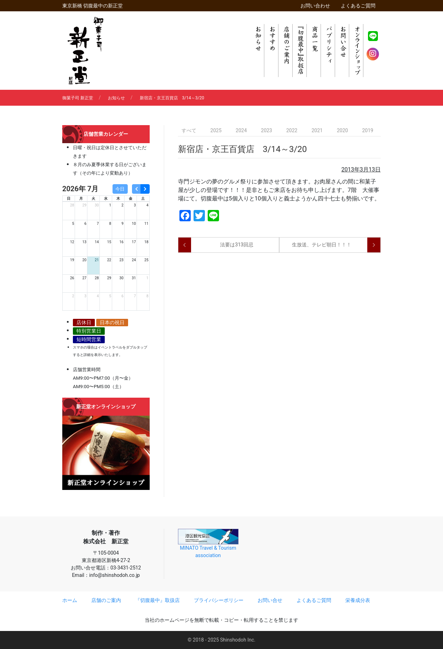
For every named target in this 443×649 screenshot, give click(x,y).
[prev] (136, 189)
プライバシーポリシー (218, 600)
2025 (216, 130)
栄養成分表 (357, 600)
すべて (189, 130)
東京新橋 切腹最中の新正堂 (92, 5)
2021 (316, 130)
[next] (144, 189)
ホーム (69, 600)
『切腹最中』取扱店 (157, 600)
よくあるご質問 (358, 5)
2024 (241, 130)
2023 (266, 130)
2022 (291, 130)
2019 (367, 130)
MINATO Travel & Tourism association (208, 543)
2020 (342, 130)
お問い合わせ (315, 5)
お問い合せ (270, 600)
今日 (120, 189)
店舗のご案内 (106, 600)
